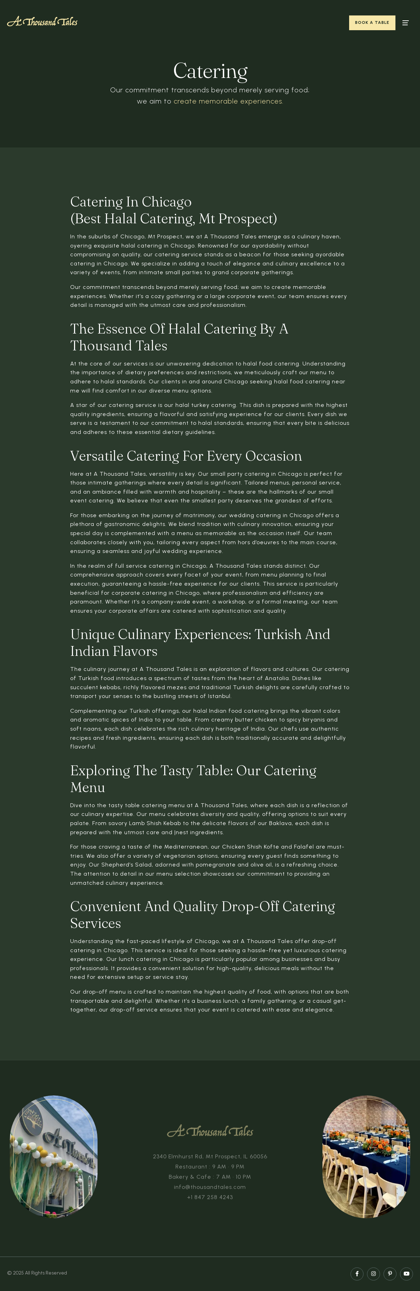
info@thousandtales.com (210, 1189)
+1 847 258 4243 (210, 1199)
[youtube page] (406, 1273)
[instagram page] (373, 1273)
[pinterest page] (390, 1273)
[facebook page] (357, 1273)
